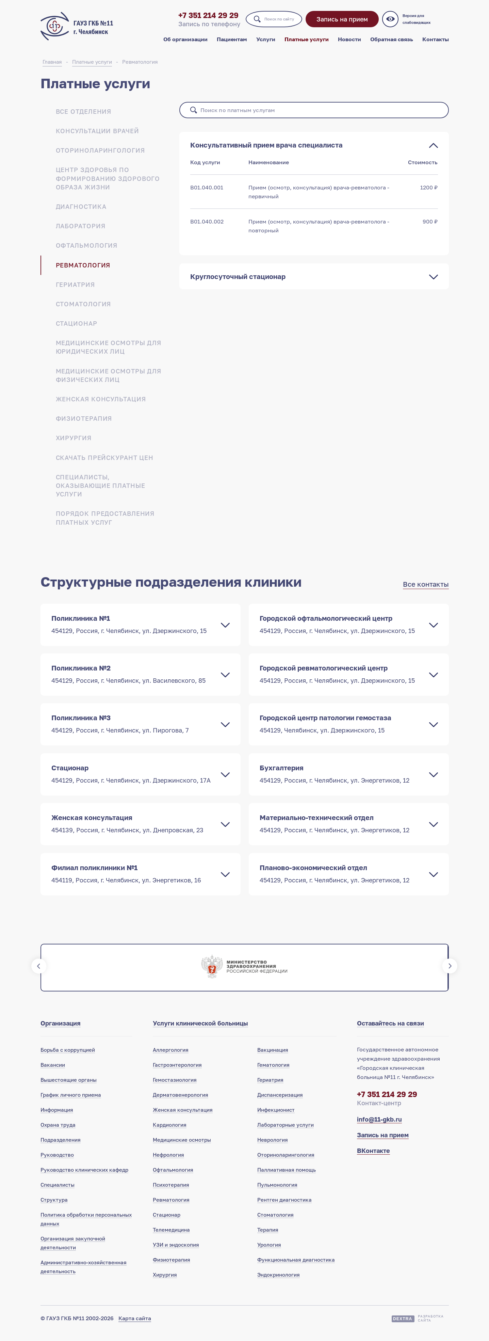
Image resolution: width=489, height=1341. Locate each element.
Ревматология (140, 68)
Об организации (185, 43)
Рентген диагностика (284, 1209)
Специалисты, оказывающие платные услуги (100, 492)
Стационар (76, 330)
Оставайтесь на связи (390, 1033)
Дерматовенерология (180, 1104)
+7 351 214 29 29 (186, 19)
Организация (60, 1033)
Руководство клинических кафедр (84, 1179)
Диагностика (81, 213)
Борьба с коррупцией (67, 1060)
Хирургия (74, 444)
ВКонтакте (373, 1160)
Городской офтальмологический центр (342, 630)
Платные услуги (306, 43)
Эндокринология (278, 1284)
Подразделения (60, 1149)
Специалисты (57, 1194)
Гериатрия (75, 291)
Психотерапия (171, 1194)
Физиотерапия (84, 425)
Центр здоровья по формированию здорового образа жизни (108, 184)
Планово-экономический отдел (342, 883)
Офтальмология (87, 252)
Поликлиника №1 (133, 630)
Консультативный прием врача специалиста (266, 151)
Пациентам (232, 43)
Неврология (272, 1149)
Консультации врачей (97, 137)
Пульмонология (277, 1194)
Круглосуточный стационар (238, 283)
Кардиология (169, 1134)
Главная (52, 68)
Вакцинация (272, 1060)
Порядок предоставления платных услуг (105, 524)
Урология (269, 1254)
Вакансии (52, 1075)
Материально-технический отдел (342, 832)
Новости (349, 43)
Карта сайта (134, 1328)
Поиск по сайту (269, 23)
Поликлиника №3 (133, 731)
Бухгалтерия (342, 782)
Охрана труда (58, 1134)
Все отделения (84, 118)
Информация (56, 1119)
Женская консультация (101, 405)
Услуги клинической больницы (200, 1033)
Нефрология (168, 1164)
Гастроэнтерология (177, 1075)
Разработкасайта (431, 1328)
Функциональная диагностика (296, 1269)
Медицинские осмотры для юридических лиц (109, 353)
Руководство (57, 1164)
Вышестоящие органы (68, 1089)
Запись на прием (344, 24)
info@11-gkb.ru (379, 1129)
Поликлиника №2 (133, 681)
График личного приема (70, 1104)
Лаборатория (80, 232)
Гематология (273, 1075)
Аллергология (171, 1060)
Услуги (265, 43)
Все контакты (426, 590)
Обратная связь (391, 43)
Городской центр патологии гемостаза (342, 731)
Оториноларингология (100, 156)
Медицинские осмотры (182, 1149)
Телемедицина (171, 1239)
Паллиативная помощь (286, 1179)
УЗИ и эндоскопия (176, 1254)
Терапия (267, 1239)
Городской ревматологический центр (342, 681)
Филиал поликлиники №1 (133, 883)
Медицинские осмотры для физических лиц (109, 381)
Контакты (435, 43)
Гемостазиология (175, 1089)
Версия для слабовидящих (426, 24)
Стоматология (83, 310)
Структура (54, 1209)
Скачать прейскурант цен (105, 463)
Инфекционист (276, 1119)
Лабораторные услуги (285, 1134)
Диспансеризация (280, 1104)
